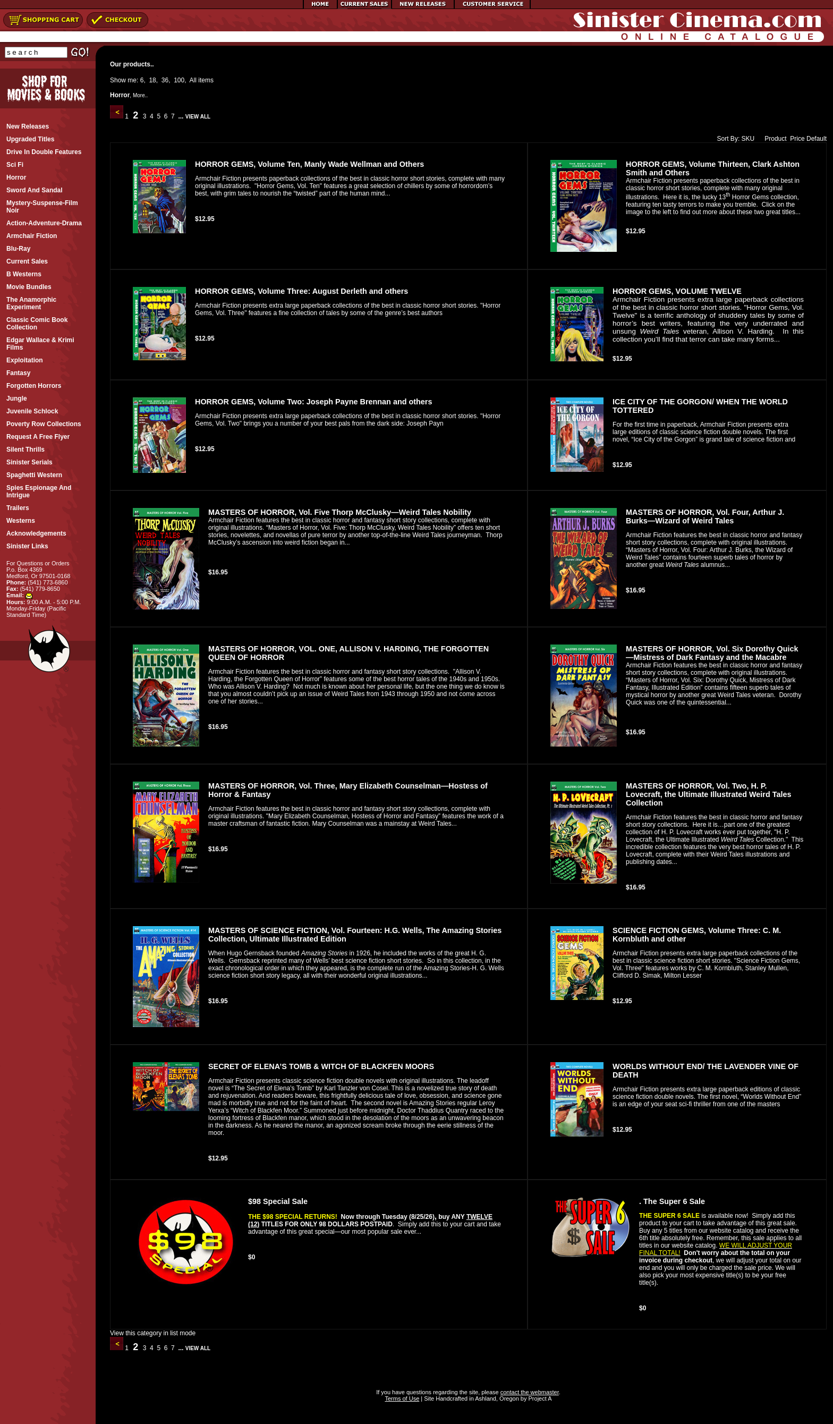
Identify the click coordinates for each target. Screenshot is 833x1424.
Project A (538, 1398)
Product (773, 138)
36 (165, 80)
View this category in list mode (153, 1333)
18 (152, 80)
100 (179, 80)
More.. (140, 95)
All (193, 80)
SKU (748, 138)
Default (816, 138)
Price (797, 138)
